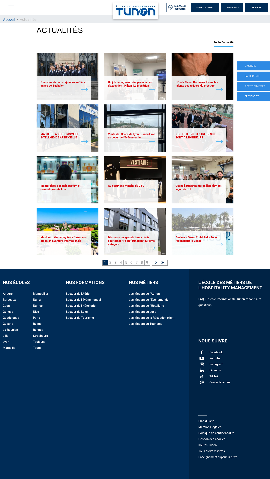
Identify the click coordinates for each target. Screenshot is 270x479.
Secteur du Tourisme (80, 318)
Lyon (6, 342)
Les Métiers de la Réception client (151, 318)
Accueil (9, 19)
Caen (6, 305)
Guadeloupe (11, 318)
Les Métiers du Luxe (142, 312)
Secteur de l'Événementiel (83, 299)
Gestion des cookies (211, 439)
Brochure (256, 7)
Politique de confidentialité (216, 433)
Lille (5, 336)
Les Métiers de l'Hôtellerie (146, 305)
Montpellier (40, 293)
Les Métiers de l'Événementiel (149, 299)
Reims (37, 324)
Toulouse (39, 342)
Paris (36, 318)
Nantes (38, 305)
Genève (8, 312)
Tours (37, 348)
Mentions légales (209, 427)
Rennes (38, 330)
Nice (36, 312)
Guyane (8, 324)
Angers (8, 293)
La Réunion (10, 330)
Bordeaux (9, 299)
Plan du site (206, 421)
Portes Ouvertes (204, 7)
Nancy (37, 299)
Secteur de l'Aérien (78, 293)
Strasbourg (40, 336)
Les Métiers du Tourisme (145, 324)
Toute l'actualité (223, 42)
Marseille (9, 348)
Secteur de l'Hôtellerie (81, 305)
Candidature (232, 7)
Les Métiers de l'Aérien (144, 293)
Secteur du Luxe (77, 312)
